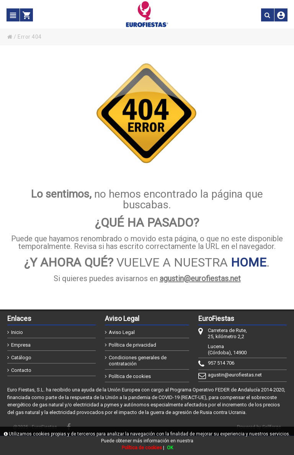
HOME (248, 262)
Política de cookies (130, 376)
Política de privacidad (132, 345)
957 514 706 (221, 363)
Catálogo (21, 357)
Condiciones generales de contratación (138, 361)
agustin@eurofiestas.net (200, 278)
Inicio (17, 332)
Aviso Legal (122, 332)
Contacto (21, 370)
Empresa (21, 345)
